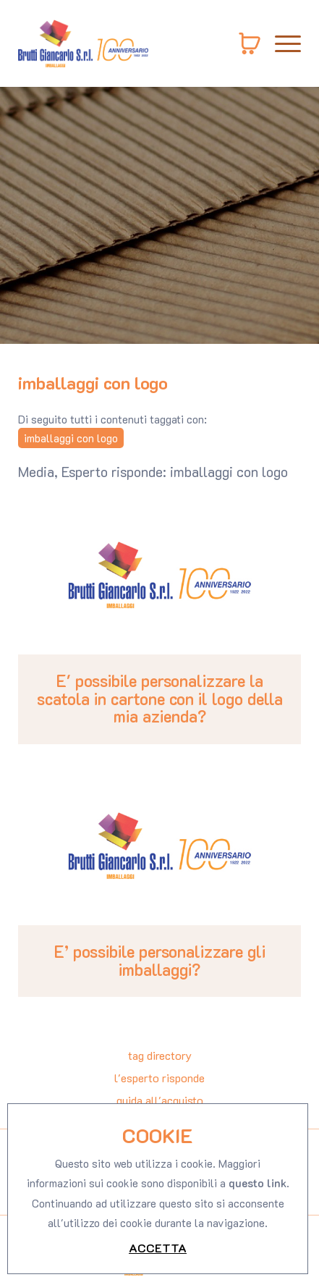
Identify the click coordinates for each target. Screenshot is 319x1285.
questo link (257, 1259)
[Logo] (83, 43)
